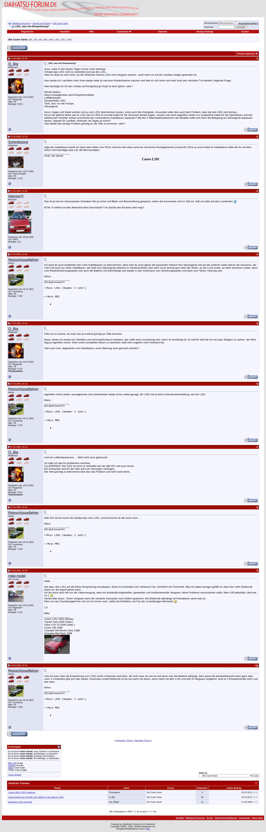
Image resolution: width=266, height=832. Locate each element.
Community (124, 31)
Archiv (210, 818)
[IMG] (10, 768)
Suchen (245, 31)
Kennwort (208, 27)
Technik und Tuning (41, 23)
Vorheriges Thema (124, 740)
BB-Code (12, 763)
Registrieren (27, 31)
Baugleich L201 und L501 (20, 802)
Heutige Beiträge (205, 31)
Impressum (244, 818)
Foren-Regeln (14, 775)
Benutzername (211, 23)
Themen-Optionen (246, 53)
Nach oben (257, 818)
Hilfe (91, 31)
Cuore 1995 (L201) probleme (21, 792)
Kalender (162, 31)
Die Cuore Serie (60, 23)
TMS (147, 829)
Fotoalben (65, 31)
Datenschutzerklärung (226, 818)
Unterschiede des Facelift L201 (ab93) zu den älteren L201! (36, 797)
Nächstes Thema (142, 740)
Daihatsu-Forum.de (21, 23)
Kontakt (180, 818)
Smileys (12, 765)
